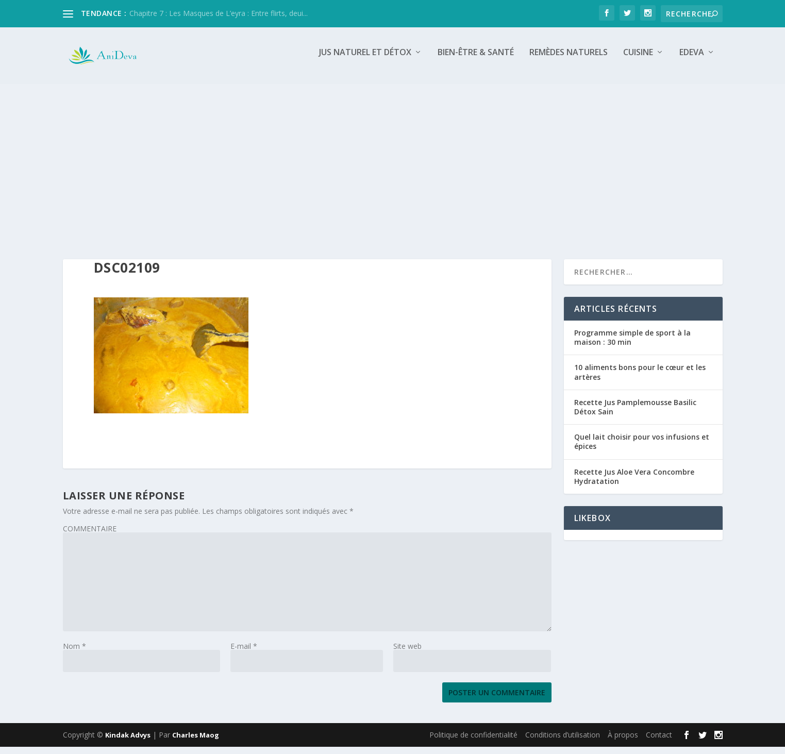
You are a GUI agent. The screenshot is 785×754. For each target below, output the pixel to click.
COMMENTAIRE (89, 536)
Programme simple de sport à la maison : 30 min (632, 344)
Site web (407, 653)
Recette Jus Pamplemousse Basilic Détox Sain (635, 414)
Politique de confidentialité (473, 742)
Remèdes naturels (568, 60)
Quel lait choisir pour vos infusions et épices (641, 448)
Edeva (691, 60)
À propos (623, 742)
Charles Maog (195, 742)
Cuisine (638, 60)
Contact (659, 742)
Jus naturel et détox (365, 60)
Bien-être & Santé (476, 60)
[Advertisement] (392, 168)
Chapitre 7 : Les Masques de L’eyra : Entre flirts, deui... (218, 13)
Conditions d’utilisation (562, 742)
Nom (74, 653)
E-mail (243, 653)
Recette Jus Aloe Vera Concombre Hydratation (634, 483)
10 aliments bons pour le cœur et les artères (640, 379)
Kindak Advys (128, 742)
